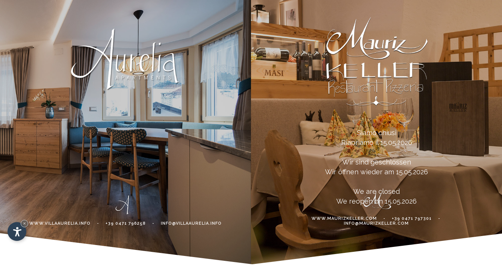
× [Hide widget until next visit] (24, 223)
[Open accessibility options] (17, 231)
